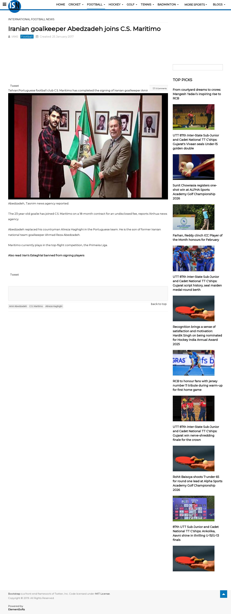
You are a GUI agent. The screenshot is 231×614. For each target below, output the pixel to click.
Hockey (116, 4)
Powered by (16, 608)
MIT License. (102, 593)
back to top (159, 304)
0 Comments (161, 88)
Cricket (75, 4)
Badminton (168, 4)
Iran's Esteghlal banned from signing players (53, 255)
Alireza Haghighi (53, 306)
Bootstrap (14, 593)
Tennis (147, 4)
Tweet (14, 85)
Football (96, 4)
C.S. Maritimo (36, 306)
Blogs (219, 4)
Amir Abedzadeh (18, 306)
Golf (132, 4)
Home (60, 4)
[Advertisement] (88, 61)
